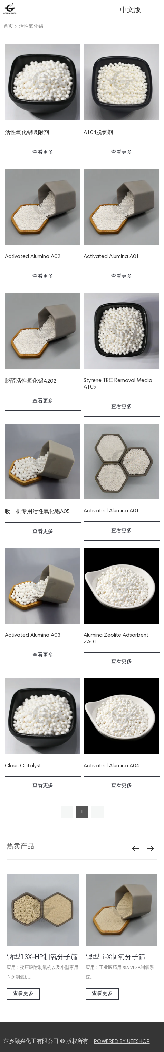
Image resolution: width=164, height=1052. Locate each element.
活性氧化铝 (31, 26)
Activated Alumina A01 (111, 256)
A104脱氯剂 (98, 132)
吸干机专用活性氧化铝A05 (37, 512)
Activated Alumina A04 (111, 766)
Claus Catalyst (23, 766)
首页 (8, 26)
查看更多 (42, 152)
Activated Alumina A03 (32, 635)
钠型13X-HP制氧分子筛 (42, 957)
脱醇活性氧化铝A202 (30, 381)
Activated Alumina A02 (32, 256)
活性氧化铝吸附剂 (27, 132)
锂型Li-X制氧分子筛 (115, 957)
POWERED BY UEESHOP (122, 1041)
